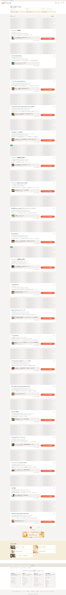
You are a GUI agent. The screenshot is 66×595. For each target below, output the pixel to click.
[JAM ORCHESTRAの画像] (33, 277)
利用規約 (16, 591)
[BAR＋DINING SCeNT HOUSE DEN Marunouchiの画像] (33, 379)
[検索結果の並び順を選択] (53, 16)
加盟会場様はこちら (33, 591)
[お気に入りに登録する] (54, 31)
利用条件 (19, 591)
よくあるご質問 (52, 591)
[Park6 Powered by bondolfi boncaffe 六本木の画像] (33, 506)
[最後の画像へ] (54, 23)
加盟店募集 (37, 591)
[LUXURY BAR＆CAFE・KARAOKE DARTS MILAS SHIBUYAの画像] (33, 99)
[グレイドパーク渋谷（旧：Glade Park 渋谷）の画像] (33, 175)
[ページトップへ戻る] (33, 565)
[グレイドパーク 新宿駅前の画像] (33, 23)
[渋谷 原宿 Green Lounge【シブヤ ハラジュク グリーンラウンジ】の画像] (33, 201)
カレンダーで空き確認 (48, 38)
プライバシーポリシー (23, 591)
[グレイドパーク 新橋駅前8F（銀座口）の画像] (33, 252)
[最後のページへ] (39, 527)
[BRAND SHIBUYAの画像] (33, 226)
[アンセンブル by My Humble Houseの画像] (33, 74)
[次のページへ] (37, 527)
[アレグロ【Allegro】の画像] (33, 328)
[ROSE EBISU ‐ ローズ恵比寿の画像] (33, 125)
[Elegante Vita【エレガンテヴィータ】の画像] (33, 303)
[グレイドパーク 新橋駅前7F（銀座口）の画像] (33, 150)
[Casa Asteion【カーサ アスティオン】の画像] (33, 430)
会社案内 (13, 591)
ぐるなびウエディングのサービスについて (44, 591)
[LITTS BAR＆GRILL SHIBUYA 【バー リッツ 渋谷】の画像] (33, 353)
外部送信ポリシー (28, 591)
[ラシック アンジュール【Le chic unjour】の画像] (33, 455)
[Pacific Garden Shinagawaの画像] (33, 48)
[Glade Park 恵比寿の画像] (33, 404)
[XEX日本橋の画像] (33, 481)
